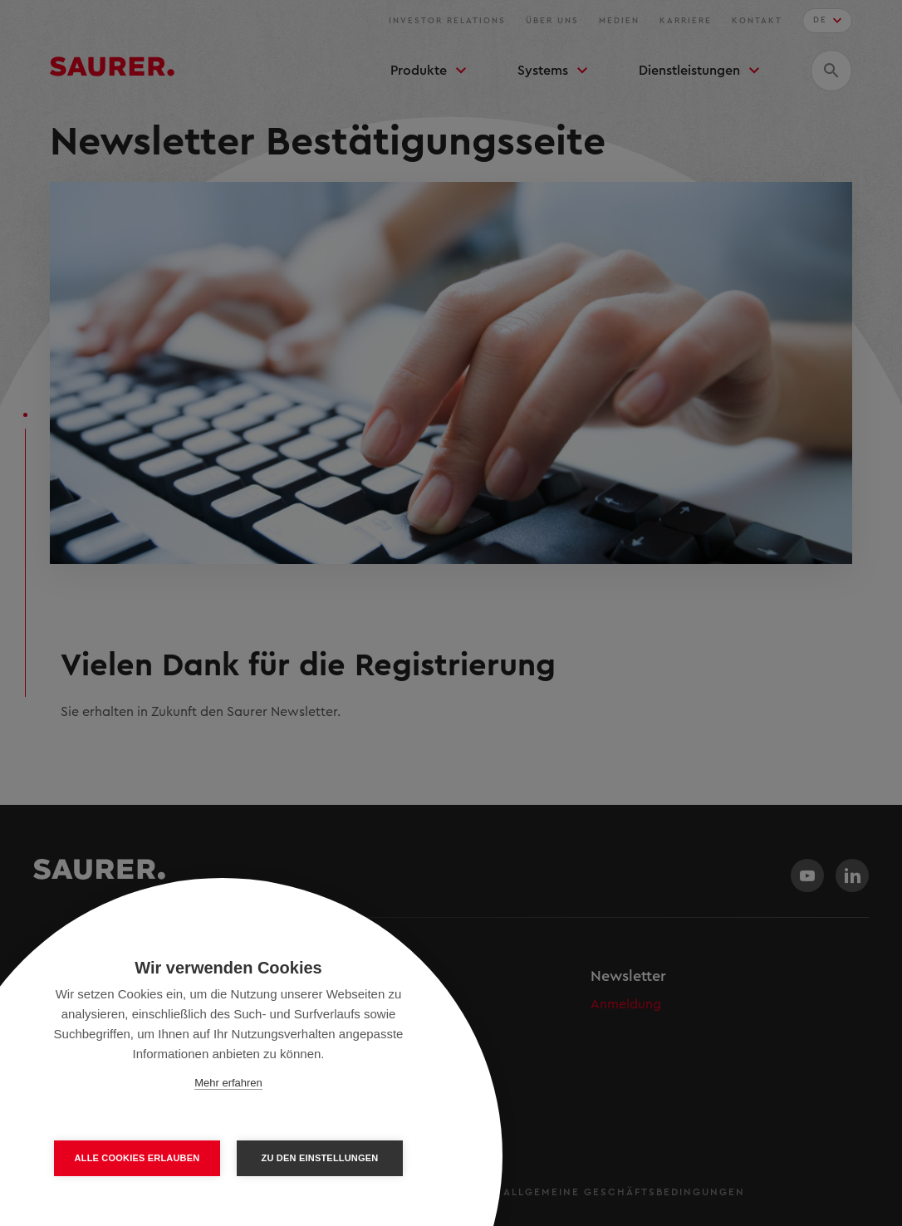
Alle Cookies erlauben (137, 1158)
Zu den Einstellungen (320, 1158)
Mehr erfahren (228, 1082)
